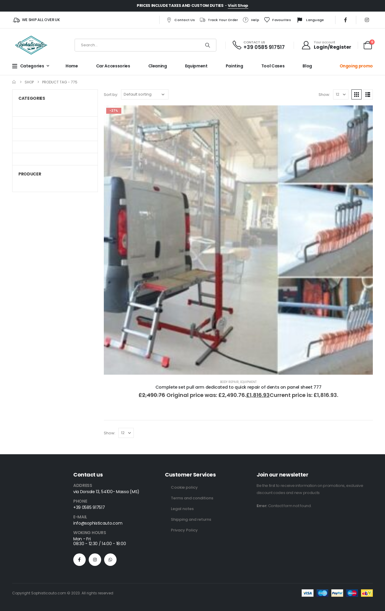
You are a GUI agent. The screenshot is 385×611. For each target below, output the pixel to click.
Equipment (196, 66)
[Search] (207, 45)
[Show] (341, 94)
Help (251, 19)
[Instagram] (367, 20)
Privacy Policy (184, 530)
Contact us (180, 19)
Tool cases (273, 66)
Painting (234, 66)
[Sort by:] (144, 94)
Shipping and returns (191, 519)
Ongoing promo (356, 66)
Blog (307, 66)
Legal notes (182, 509)
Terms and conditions (192, 498)
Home (72, 66)
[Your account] (326, 45)
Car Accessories (113, 66)
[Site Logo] (31, 45)
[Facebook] (345, 20)
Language (309, 20)
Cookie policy (184, 487)
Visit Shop (238, 5)
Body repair (229, 382)
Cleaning (157, 66)
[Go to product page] (238, 240)
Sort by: (111, 94)
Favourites (277, 19)
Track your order (218, 19)
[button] (356, 94)
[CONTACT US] (258, 45)
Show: (324, 94)
